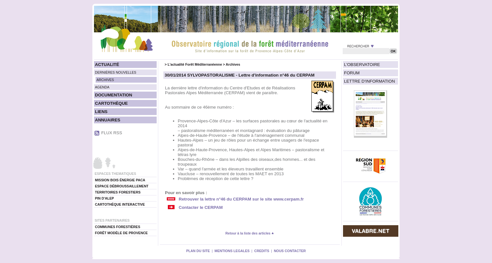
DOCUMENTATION (113, 95)
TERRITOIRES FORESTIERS (118, 192)
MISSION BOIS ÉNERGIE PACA (120, 180)
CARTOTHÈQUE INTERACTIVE (120, 204)
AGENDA (102, 87)
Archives (233, 64)
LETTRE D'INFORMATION (369, 81)
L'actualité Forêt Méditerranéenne (195, 64)
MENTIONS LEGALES (232, 251)
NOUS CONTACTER (290, 251)
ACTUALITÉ (107, 64)
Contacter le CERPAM (201, 207)
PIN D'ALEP (104, 198)
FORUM (352, 72)
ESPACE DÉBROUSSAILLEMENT (121, 186)
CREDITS (261, 251)
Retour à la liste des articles (249, 233)
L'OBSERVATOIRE (362, 64)
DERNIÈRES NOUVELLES (115, 72)
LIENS (101, 111)
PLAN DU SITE (198, 251)
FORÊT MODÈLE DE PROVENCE (121, 233)
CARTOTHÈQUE (111, 103)
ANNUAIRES (107, 120)
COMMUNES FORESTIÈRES (117, 227)
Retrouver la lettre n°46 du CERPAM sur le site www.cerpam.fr (241, 199)
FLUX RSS (111, 132)
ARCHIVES (105, 80)
